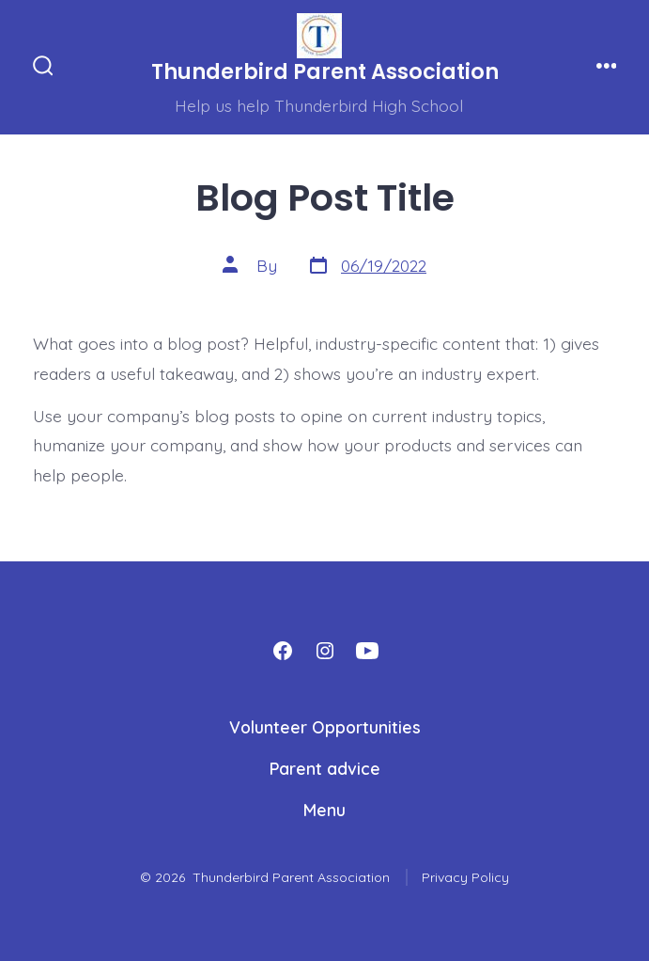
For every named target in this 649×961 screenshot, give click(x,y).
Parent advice (325, 768)
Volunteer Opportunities (325, 727)
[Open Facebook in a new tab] (282, 651)
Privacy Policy (465, 877)
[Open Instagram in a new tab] (325, 651)
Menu (324, 809)
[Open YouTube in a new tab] (367, 651)
